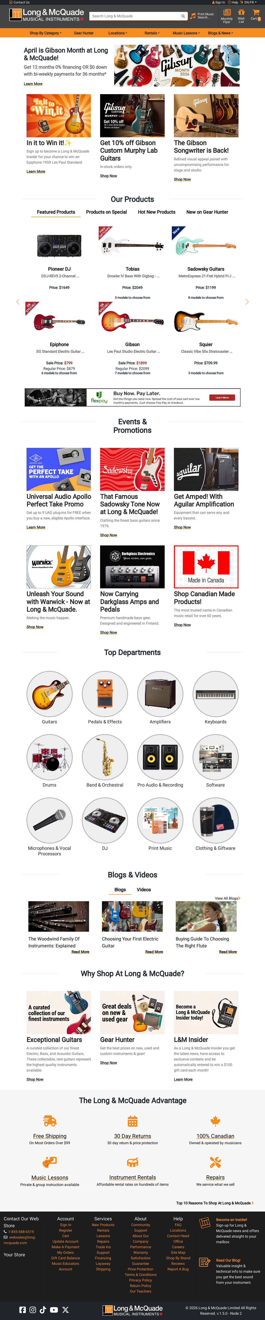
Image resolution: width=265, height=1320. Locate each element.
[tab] (55, 213)
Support (103, 1252)
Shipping (103, 1269)
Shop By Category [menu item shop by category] (44, 33)
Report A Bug (178, 1269)
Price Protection (140, 1269)
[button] (255, 17)
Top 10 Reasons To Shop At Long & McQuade (215, 1203)
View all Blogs (228, 898)
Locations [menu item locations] (116, 33)
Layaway (103, 1263)
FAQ (178, 1225)
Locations (178, 1230)
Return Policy (140, 1286)
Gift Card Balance (65, 1258)
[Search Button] (183, 16)
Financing (103, 1258)
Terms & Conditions (141, 1274)
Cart (65, 1236)
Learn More (33, 84)
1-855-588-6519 (19, 1232)
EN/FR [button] (247, 2)
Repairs (103, 1241)
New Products (103, 1225)
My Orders (65, 1252)
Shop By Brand (178, 1258)
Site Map (178, 1252)
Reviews (178, 1263)
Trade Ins (103, 1247)
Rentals (103, 1230)
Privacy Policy (140, 1280)
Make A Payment (65, 1247)
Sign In (65, 1225)
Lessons (103, 1236)
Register (65, 1230)
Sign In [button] (218, 2)
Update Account (65, 1241)
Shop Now (108, 177)
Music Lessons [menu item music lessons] (185, 33)
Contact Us (19, 2)
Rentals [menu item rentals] (151, 33)
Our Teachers (140, 1291)
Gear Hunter (83, 33)
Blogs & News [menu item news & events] (219, 33)
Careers (178, 1247)
